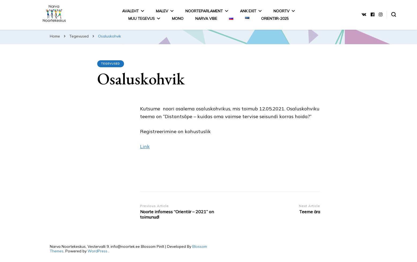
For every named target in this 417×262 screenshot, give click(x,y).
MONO (177, 18)
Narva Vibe (206, 18)
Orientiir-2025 (275, 18)
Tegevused (110, 63)
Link (145, 146)
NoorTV (281, 11)
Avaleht (130, 11)
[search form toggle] (393, 14)
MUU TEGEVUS (141, 18)
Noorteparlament (204, 11)
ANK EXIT (248, 11)
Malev (162, 11)
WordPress (97, 251)
